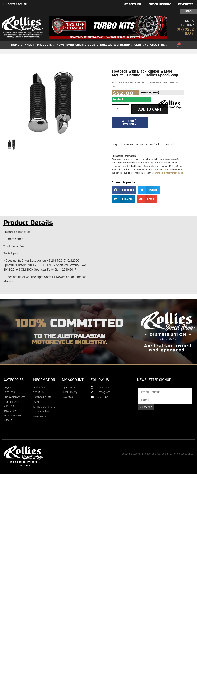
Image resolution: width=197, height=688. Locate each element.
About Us (158, 45)
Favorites (185, 4)
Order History (160, 4)
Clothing (141, 44)
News (61, 44)
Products (45, 45)
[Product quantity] (120, 109)
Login (188, 11)
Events (93, 44)
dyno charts (76, 44)
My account (132, 4)
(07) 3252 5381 (185, 31)
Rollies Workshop (116, 45)
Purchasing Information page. (168, 173)
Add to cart (150, 109)
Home (15, 44)
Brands (27, 45)
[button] (124, 190)
